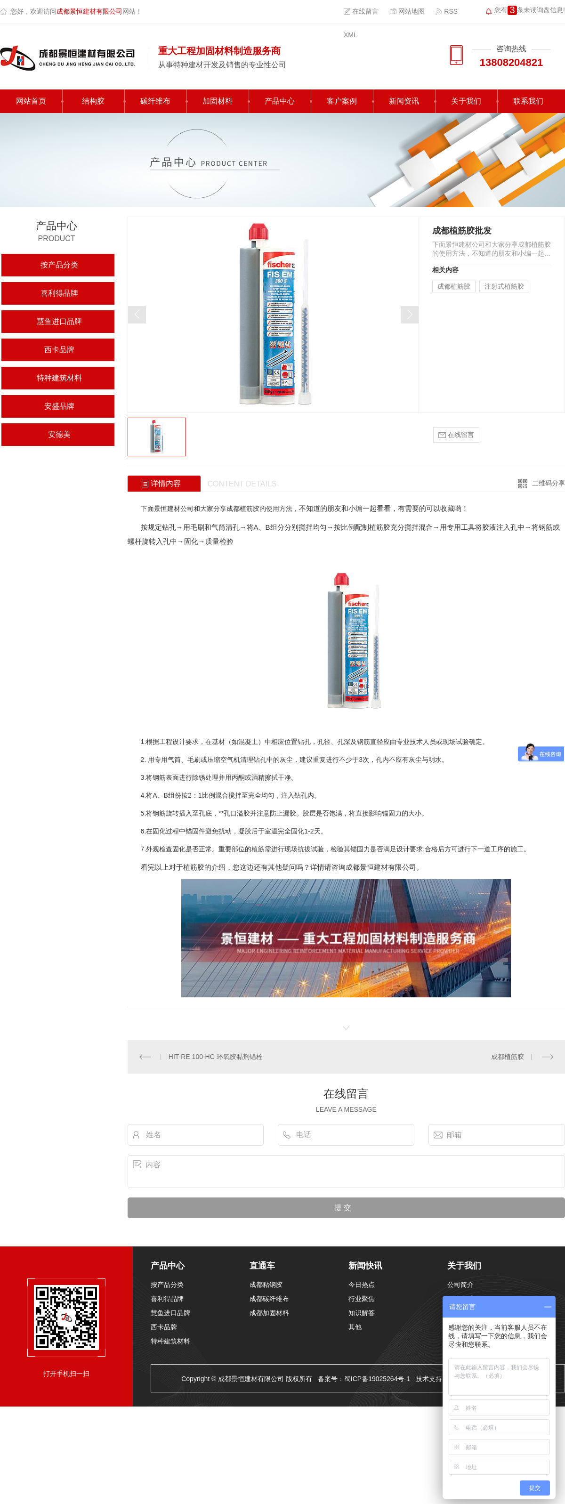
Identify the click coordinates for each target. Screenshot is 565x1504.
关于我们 (466, 101)
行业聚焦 (361, 1298)
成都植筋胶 (453, 286)
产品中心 (280, 101)
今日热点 (361, 1284)
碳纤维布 (155, 101)
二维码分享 (548, 483)
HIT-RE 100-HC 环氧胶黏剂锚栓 (216, 1056)
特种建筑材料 (59, 378)
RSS (447, 11)
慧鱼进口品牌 (59, 321)
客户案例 (342, 101)
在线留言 (361, 11)
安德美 (59, 434)
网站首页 (31, 101)
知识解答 (361, 1313)
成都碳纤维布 (269, 1298)
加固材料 (217, 101)
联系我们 (528, 101)
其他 (355, 1327)
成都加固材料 (269, 1313)
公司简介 (460, 1284)
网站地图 (407, 11)
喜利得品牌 (59, 293)
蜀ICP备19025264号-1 (377, 1379)
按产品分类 (59, 265)
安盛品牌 (59, 406)
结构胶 (93, 101)
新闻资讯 (404, 101)
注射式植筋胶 (504, 286)
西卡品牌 (59, 350)
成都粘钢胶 (266, 1284)
